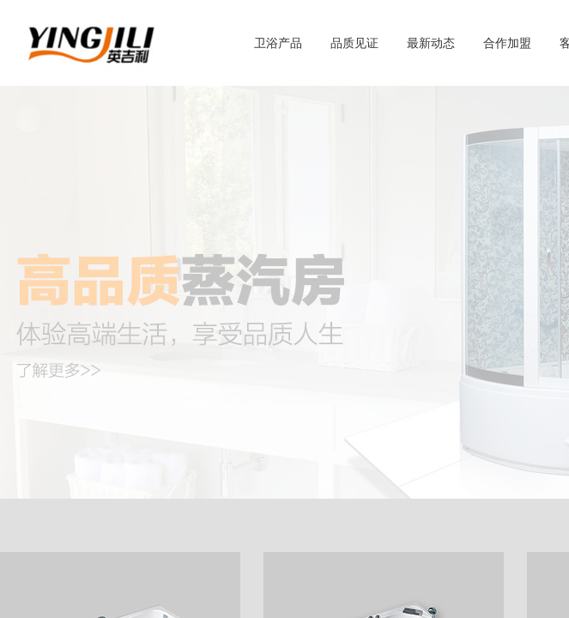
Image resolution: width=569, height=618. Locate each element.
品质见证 (354, 43)
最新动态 (431, 43)
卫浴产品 (278, 43)
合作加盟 (507, 43)
